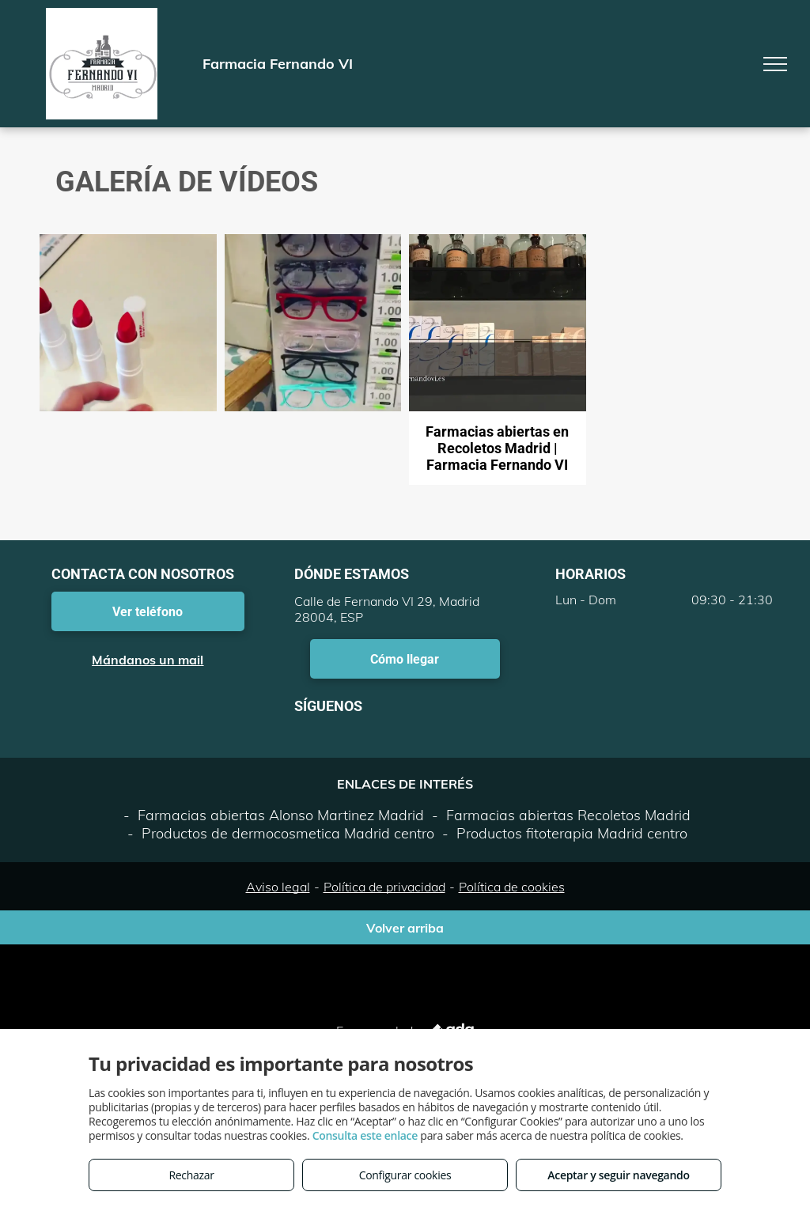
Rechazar (191, 1174)
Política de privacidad (384, 887)
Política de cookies (512, 887)
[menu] (775, 64)
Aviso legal (278, 887)
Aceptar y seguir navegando (618, 1174)
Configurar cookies (405, 1174)
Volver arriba (405, 928)
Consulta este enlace (365, 1135)
